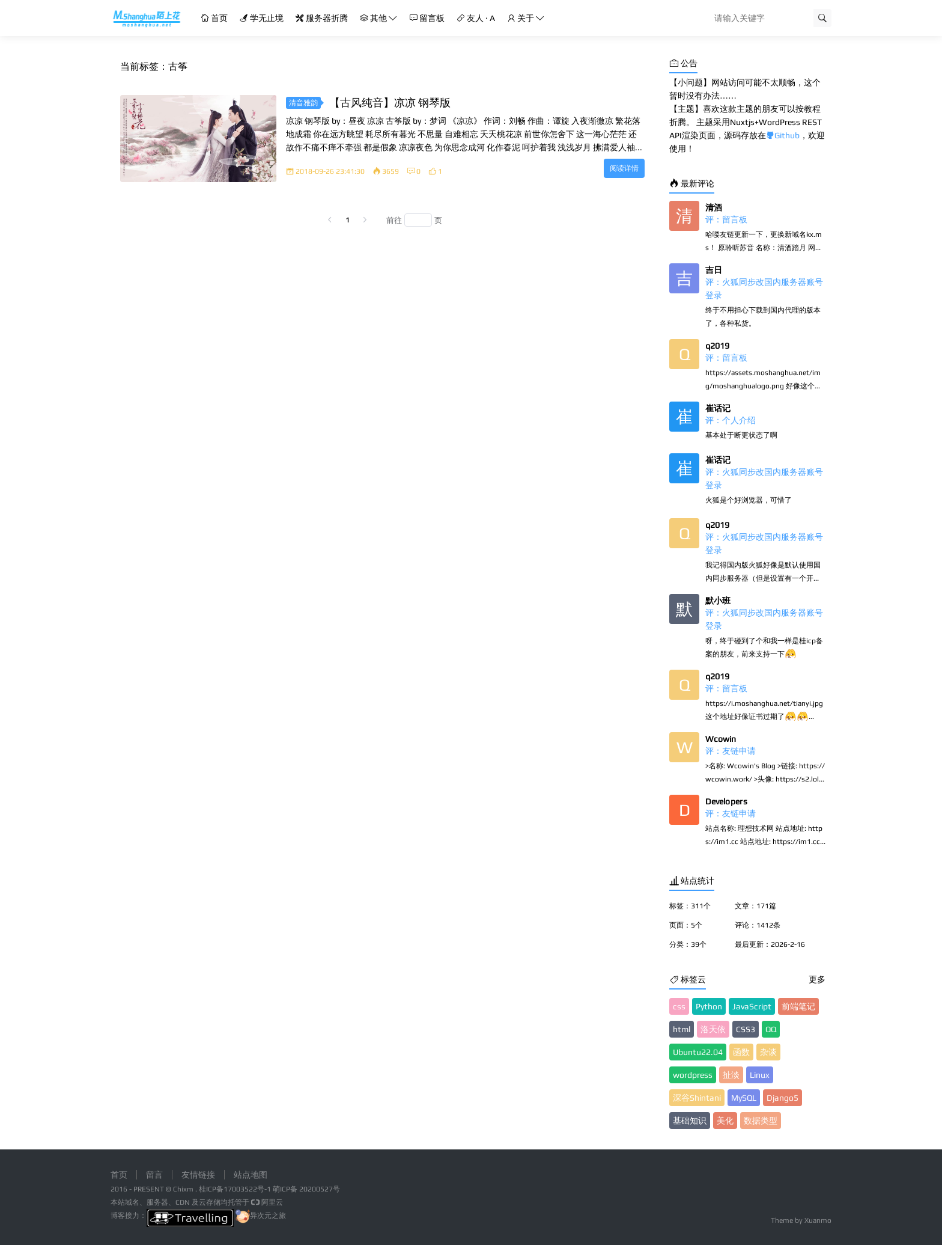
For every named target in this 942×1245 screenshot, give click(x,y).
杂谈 (768, 1052)
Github (783, 135)
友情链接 (198, 1174)
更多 (817, 979)
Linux (760, 1075)
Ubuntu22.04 (698, 1052)
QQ (770, 1029)
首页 (214, 18)
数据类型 (760, 1120)
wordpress (693, 1075)
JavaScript (751, 1006)
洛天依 (713, 1029)
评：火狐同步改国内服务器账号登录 (764, 288)
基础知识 (689, 1120)
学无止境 (262, 18)
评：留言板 (726, 219)
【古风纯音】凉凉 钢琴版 (390, 102)
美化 (725, 1120)
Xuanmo (817, 1220)
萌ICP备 (286, 1189)
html (681, 1029)
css (679, 1006)
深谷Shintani (697, 1098)
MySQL (743, 1098)
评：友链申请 (730, 751)
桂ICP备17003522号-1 (235, 1189)
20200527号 (319, 1189)
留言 (154, 1174)
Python (709, 1006)
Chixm (183, 1189)
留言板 (427, 18)
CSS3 (745, 1029)
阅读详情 (624, 168)
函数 (741, 1052)
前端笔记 (798, 1006)
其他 (378, 18)
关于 (525, 18)
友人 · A (476, 18)
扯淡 (731, 1075)
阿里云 (266, 1202)
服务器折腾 (322, 18)
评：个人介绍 (730, 420)
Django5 (782, 1098)
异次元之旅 (260, 1215)
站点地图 (250, 1174)
